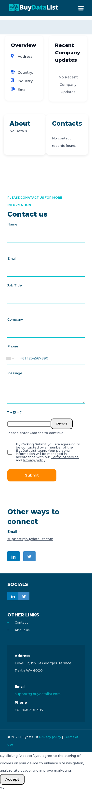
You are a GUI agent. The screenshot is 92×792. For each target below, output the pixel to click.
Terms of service (65, 457)
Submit (32, 475)
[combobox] (9, 356)
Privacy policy (34, 460)
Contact (21, 622)
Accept (12, 779)
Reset (61, 423)
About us (22, 630)
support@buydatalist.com (30, 539)
